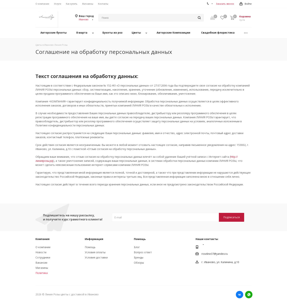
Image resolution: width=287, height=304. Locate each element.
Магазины (41, 268)
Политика (41, 273)
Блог (137, 247)
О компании (42, 247)
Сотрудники (42, 257)
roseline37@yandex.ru (214, 254)
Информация (94, 239)
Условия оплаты (95, 252)
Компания (42, 239)
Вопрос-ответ (143, 252)
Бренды (138, 257)
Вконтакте (239, 294)
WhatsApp (248, 294)
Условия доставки (96, 257)
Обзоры (139, 262)
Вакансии (41, 262)
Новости (40, 252)
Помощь (90, 247)
